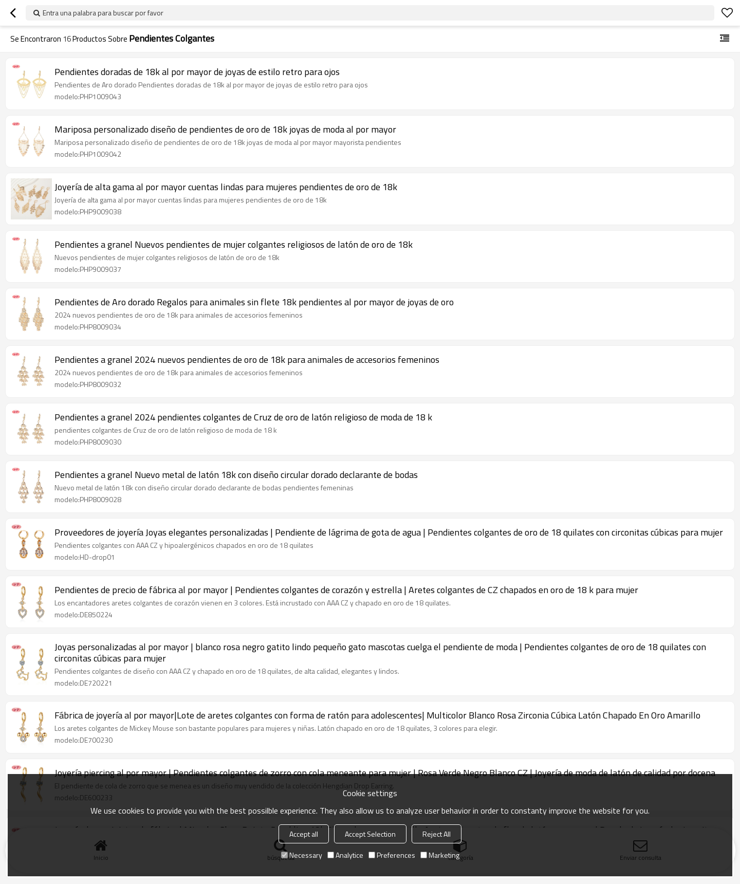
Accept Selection (370, 833)
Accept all (303, 833)
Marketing (439, 855)
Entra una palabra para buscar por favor (103, 12)
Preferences (391, 855)
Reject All (436, 833)
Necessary (301, 855)
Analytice (345, 855)
